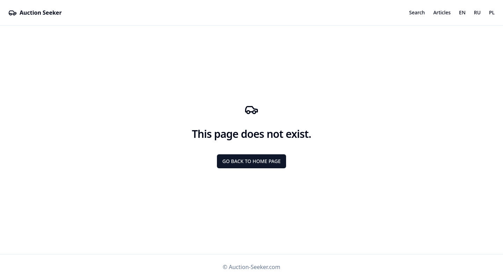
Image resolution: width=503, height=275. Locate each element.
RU (477, 12)
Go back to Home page (252, 161)
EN (462, 12)
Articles (442, 12)
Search (417, 12)
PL (492, 12)
